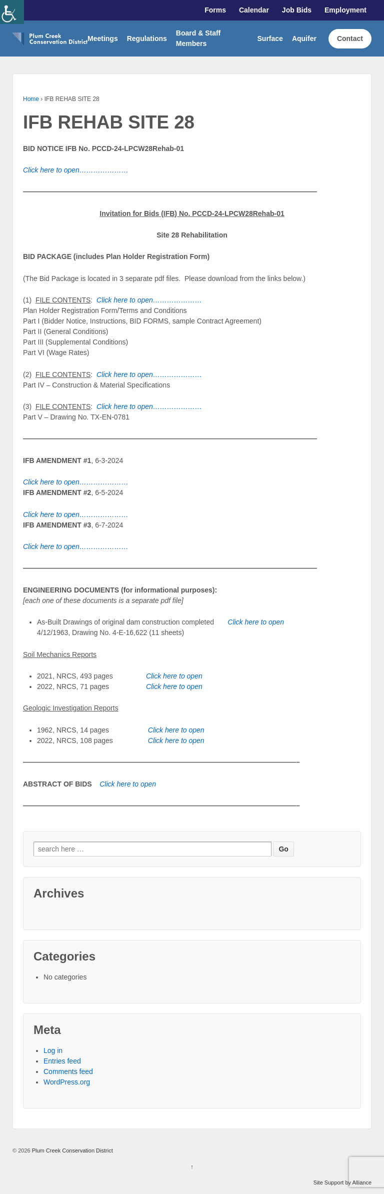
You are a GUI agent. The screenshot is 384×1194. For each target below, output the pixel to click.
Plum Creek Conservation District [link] (71, 1151)
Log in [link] (53, 1050)
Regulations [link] (147, 38)
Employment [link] (345, 10)
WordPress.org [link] (67, 1082)
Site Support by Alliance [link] (343, 1183)
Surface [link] (270, 38)
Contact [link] (350, 38)
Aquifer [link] (304, 38)
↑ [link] (192, 1167)
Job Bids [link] (297, 10)
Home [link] (31, 99)
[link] (12, 12)
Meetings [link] (103, 38)
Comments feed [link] (68, 1072)
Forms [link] (215, 10)
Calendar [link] (254, 10)
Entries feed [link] (62, 1061)
